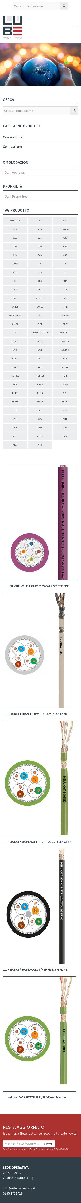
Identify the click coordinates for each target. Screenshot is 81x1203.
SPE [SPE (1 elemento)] (40, 410)
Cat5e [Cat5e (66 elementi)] (40, 238)
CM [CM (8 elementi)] (15, 281)
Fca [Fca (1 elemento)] (15, 333)
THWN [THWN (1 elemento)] (40, 427)
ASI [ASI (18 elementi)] (40, 220)
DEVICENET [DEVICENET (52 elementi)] (40, 298)
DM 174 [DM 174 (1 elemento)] (15, 307)
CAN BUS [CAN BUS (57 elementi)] (65, 229)
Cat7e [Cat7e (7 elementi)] (40, 255)
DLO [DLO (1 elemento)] (65, 298)
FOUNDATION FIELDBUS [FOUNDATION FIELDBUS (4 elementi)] (40, 333)
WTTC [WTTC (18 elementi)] (40, 445)
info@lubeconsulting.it (19, 1188)
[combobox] (40, 172)
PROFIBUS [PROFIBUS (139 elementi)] (15, 376)
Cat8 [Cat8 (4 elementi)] (65, 255)
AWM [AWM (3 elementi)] (65, 220)
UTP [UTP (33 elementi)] (65, 436)
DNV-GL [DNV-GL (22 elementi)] (40, 307)
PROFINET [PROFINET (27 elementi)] (40, 376)
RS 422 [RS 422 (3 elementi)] (15, 393)
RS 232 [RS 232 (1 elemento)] (65, 384)
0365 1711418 (13, 1193)
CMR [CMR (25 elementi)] (15, 289)
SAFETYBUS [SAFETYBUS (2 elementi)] (15, 401)
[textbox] (40, 172)
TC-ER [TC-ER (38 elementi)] (65, 419)
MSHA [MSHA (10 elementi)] (40, 358)
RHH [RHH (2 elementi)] (15, 384)
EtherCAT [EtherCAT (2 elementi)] (14, 324)
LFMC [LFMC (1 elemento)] (15, 350)
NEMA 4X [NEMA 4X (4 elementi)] (14, 367)
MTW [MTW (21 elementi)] (65, 358)
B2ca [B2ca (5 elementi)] (15, 229)
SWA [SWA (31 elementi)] (40, 419)
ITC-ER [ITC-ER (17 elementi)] (40, 341)
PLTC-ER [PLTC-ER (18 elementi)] (65, 367)
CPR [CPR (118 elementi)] (65, 289)
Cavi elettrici (12, 137)
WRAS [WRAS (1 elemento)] (15, 445)
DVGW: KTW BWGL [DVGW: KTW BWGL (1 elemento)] (15, 315)
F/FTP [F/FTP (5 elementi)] (40, 324)
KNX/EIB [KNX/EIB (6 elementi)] (65, 341)
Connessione (12, 146)
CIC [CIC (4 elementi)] (65, 264)
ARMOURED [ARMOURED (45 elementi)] (15, 220)
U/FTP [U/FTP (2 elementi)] (14, 436)
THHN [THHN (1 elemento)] (14, 427)
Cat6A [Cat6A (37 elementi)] (40, 246)
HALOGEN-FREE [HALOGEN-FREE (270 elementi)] (65, 333)
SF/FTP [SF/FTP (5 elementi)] (40, 401)
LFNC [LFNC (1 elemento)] (40, 350)
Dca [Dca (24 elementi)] (14, 298)
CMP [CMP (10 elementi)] (65, 281)
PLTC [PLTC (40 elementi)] (40, 367)
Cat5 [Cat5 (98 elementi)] (15, 238)
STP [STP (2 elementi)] (14, 419)
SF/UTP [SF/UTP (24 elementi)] (65, 401)
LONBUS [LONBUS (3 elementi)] (65, 350)
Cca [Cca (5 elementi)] (40, 264)
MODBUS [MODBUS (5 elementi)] (15, 358)
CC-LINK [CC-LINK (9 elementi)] (15, 264)
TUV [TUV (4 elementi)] (65, 427)
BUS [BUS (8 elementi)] (40, 229)
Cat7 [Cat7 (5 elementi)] (65, 246)
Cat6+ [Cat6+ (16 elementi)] (15, 246)
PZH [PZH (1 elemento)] (65, 376)
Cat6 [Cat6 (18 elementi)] (65, 238)
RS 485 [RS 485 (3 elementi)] (40, 393)
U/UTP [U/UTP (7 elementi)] (40, 436)
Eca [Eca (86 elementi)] (40, 315)
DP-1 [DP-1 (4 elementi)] (65, 307)
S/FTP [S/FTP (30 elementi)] (65, 393)
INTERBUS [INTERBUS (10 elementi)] (15, 341)
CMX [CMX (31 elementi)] (40, 289)
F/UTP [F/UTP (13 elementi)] (65, 324)
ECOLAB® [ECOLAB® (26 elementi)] (65, 315)
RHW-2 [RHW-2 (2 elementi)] (40, 384)
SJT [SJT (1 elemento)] (14, 410)
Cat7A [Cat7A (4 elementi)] (15, 255)
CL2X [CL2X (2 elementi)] (40, 272)
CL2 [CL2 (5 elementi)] (14, 272)
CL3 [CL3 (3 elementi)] (65, 272)
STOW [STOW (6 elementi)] (65, 410)
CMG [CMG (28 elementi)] (40, 281)
